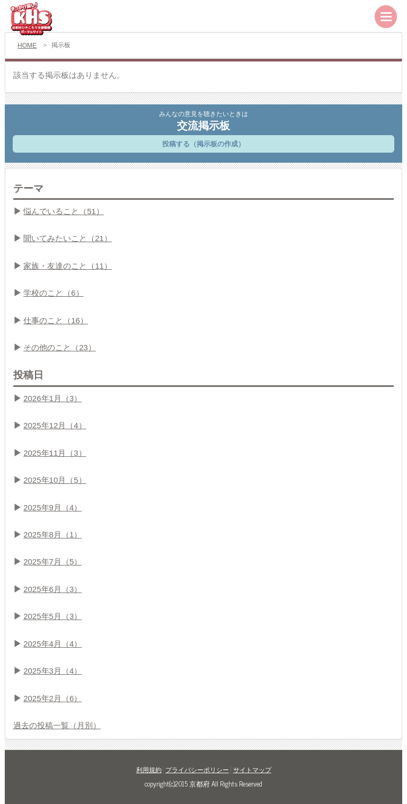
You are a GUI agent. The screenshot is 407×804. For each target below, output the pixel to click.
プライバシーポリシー (197, 770)
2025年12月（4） (54, 425)
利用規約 (149, 770)
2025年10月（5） (54, 479)
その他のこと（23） (59, 347)
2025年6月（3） (52, 589)
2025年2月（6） (52, 698)
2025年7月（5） (52, 561)
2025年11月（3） (54, 452)
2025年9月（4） (52, 507)
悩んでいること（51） (63, 211)
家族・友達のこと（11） (67, 265)
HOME (27, 45)
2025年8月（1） (52, 534)
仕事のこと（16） (55, 320)
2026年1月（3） (52, 398)
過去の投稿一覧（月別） (57, 725)
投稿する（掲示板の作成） (203, 144)
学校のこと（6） (53, 292)
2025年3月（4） (52, 670)
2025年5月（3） (52, 616)
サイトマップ (252, 770)
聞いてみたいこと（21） (67, 238)
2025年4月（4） (52, 643)
